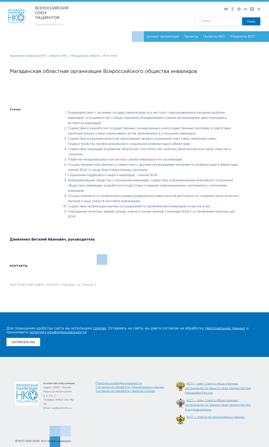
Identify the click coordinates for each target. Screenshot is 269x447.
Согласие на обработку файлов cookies (125, 391)
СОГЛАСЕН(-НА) (23, 342)
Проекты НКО (214, 36)
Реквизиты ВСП (242, 36)
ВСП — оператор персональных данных (216, 417)
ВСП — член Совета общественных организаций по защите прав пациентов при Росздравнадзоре (218, 405)
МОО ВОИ (110, 56)
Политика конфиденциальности (119, 383)
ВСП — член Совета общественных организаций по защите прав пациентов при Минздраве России (218, 388)
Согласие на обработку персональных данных (130, 387)
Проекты (191, 36)
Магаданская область (85, 56)
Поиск (251, 21)
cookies (99, 328)
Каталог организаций (163, 36)
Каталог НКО (58, 56)
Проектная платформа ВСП (28, 56)
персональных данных (225, 328)
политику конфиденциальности (57, 332)
